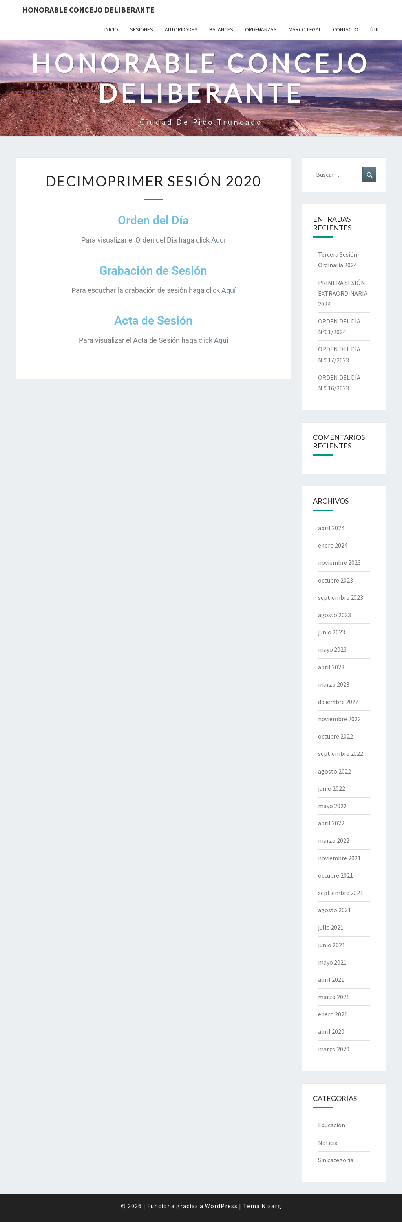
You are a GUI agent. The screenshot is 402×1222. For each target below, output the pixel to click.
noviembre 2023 (339, 562)
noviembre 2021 (339, 858)
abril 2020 (331, 1031)
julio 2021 (331, 927)
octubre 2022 (335, 736)
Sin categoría (335, 1160)
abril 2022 (331, 823)
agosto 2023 (334, 615)
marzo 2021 (333, 997)
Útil (375, 29)
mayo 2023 (332, 649)
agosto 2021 (334, 910)
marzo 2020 (333, 1049)
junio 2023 (331, 632)
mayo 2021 (332, 962)
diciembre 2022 (338, 702)
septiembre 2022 (340, 753)
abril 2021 (331, 979)
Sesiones (141, 29)
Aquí (218, 240)
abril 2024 (331, 528)
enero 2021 (332, 1014)
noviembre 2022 (339, 719)
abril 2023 (331, 667)
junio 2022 (331, 788)
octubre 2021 (335, 875)
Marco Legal (305, 29)
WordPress (221, 1206)
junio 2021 (331, 945)
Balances (221, 29)
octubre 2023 (335, 580)
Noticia (328, 1143)
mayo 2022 (332, 806)
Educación (331, 1125)
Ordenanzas (261, 29)
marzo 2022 (333, 840)
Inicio (111, 29)
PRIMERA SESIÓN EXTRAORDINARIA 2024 (342, 293)
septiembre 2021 (340, 893)
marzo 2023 (333, 684)
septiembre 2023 (340, 597)
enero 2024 (332, 545)
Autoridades (181, 29)
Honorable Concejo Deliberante (88, 10)
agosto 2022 (334, 771)
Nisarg (271, 1206)
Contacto (345, 29)
